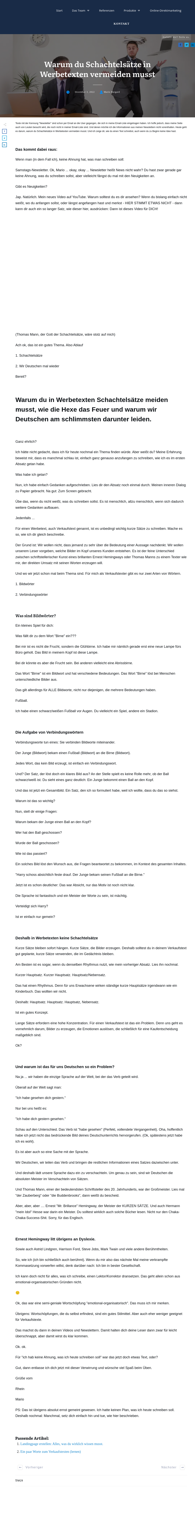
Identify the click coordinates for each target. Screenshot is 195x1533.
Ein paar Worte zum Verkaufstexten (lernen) (50, 1452)
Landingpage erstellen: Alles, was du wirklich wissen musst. (61, 1444)
